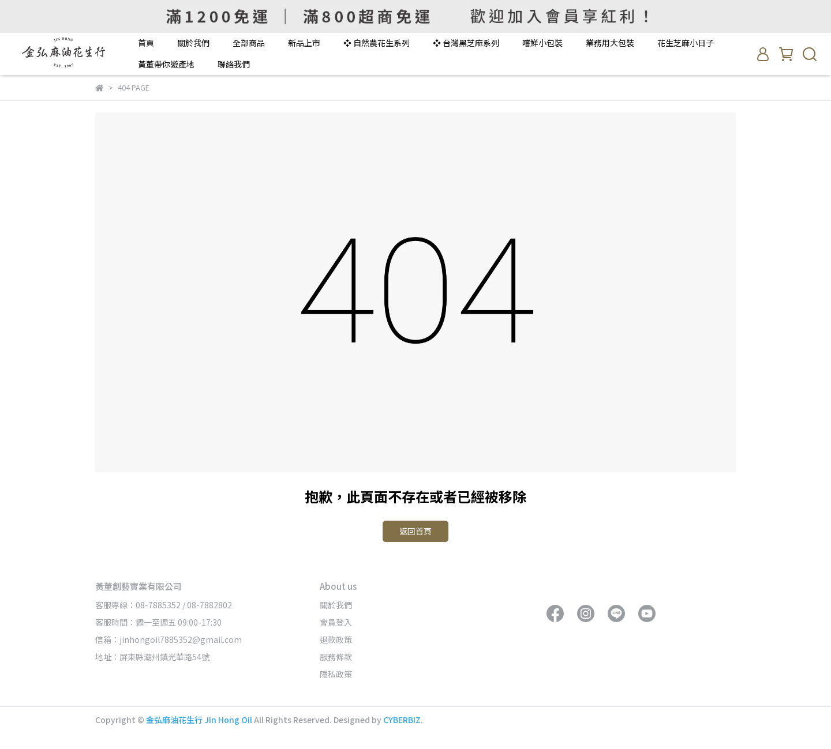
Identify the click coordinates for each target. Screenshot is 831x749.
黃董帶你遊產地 (166, 64)
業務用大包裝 (610, 42)
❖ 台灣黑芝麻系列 (466, 42)
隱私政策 (336, 674)
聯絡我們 (234, 64)
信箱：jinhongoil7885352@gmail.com (168, 639)
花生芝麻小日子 (685, 42)
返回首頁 (415, 531)
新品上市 (304, 42)
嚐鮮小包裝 (542, 42)
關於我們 (193, 42)
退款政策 (336, 639)
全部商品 (249, 42)
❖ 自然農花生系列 (376, 42)
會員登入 (336, 622)
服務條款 (336, 657)
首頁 (146, 42)
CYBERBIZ (402, 719)
